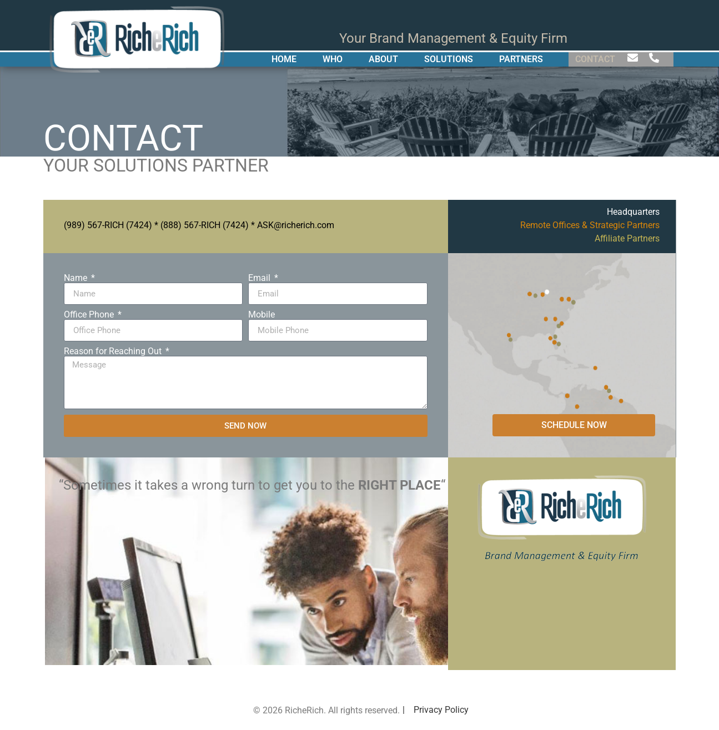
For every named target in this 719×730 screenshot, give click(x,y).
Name (76, 278)
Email (260, 278)
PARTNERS (521, 59)
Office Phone (90, 314)
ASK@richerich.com (295, 225)
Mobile (261, 314)
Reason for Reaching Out (114, 351)
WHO (333, 59)
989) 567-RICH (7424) (109, 225)
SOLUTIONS (448, 59)
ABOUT (383, 59)
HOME (283, 59)
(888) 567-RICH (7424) (204, 225)
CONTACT (595, 59)
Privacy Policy (441, 709)
